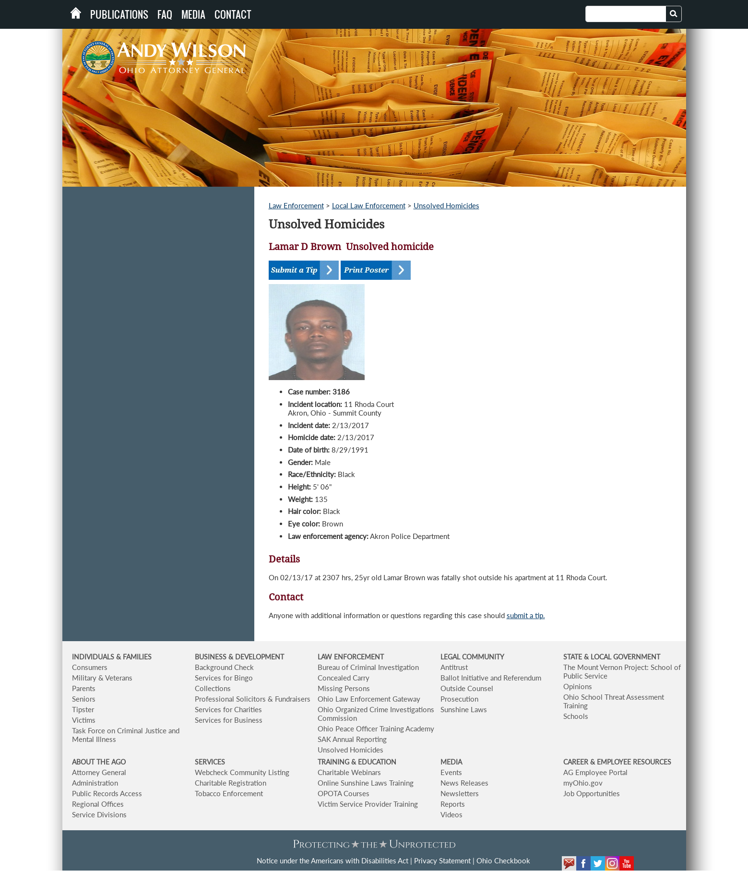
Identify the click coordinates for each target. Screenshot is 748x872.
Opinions (577, 686)
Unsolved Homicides (446, 205)
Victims (83, 720)
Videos (451, 814)
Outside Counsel (466, 688)
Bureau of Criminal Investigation (368, 667)
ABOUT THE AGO (99, 762)
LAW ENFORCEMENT (351, 657)
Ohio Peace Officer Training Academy (376, 728)
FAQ (164, 14)
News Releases (464, 782)
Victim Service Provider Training (368, 804)
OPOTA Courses (343, 793)
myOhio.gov (583, 782)
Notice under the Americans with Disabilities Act (332, 860)
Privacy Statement (442, 860)
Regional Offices (98, 804)
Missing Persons (344, 688)
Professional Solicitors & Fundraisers (252, 698)
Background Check (224, 667)
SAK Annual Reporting (352, 739)
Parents (83, 688)
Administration (95, 782)
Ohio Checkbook (503, 860)
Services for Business (228, 720)
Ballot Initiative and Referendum (490, 677)
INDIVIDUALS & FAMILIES (112, 657)
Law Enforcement (296, 205)
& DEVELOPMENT (256, 657)
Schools (575, 716)
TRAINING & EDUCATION (357, 762)
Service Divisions (99, 814)
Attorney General (99, 772)
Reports (452, 804)
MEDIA (451, 762)
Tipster (83, 709)
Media (193, 14)
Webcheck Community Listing (242, 772)
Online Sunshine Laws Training (366, 782)
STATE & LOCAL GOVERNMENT (611, 657)
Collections (213, 688)
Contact (232, 14)
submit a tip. (526, 615)
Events (451, 772)
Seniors (83, 698)
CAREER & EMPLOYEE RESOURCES (617, 762)
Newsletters (459, 793)
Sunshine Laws (463, 709)
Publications (119, 14)
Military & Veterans (102, 677)
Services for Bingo (224, 677)
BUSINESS (211, 657)
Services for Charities (228, 709)
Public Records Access (107, 793)
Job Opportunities (591, 793)
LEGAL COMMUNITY (472, 657)
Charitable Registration (230, 782)
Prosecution (459, 698)
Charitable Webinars (349, 772)
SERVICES (210, 762)
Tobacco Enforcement (229, 793)
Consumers (89, 667)
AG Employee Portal (595, 772)
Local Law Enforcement (368, 205)
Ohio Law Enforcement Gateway (369, 698)
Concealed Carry (343, 677)
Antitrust (454, 667)
